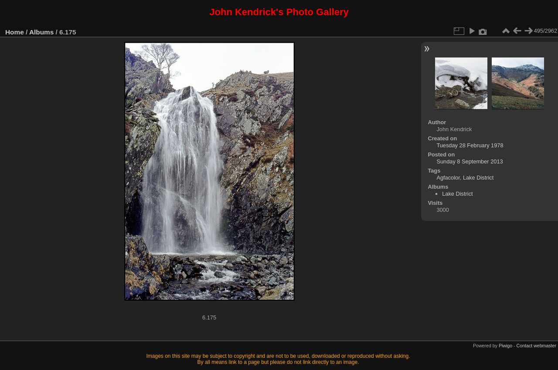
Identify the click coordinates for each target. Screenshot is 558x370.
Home (14, 32)
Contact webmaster (536, 345)
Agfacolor (447, 177)
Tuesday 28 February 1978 (469, 145)
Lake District (478, 177)
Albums (41, 32)
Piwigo (505, 345)
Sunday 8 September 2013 (469, 161)
